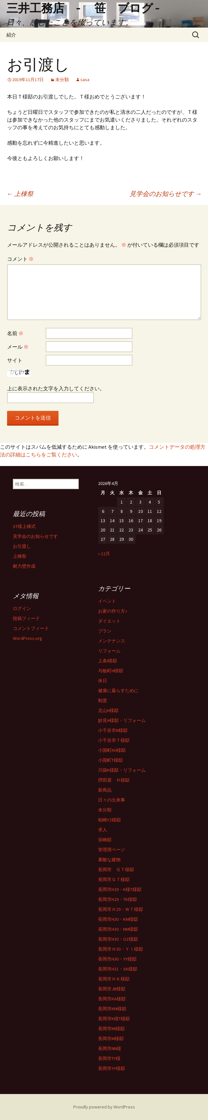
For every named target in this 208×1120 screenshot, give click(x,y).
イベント (107, 601)
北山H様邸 (108, 710)
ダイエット (109, 621)
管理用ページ (111, 850)
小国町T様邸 (110, 760)
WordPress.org (27, 638)
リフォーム (109, 651)
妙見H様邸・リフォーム (122, 720)
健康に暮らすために (118, 690)
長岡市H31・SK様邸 (117, 969)
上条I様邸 (107, 661)
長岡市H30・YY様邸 (117, 959)
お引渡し (22, 546)
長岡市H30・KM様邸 (118, 919)
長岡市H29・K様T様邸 (119, 889)
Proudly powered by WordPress (104, 1107)
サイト (15, 360)
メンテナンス (111, 641)
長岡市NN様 (109, 1048)
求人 (102, 830)
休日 (102, 680)
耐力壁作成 (24, 566)
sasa (84, 79)
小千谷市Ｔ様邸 (114, 740)
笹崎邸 (105, 840)
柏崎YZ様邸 (109, 820)
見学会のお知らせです (166, 194)
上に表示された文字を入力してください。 (56, 388)
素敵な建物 (109, 859)
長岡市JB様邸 (111, 989)
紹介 (11, 35)
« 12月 (104, 553)
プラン (105, 631)
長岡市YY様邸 (111, 1068)
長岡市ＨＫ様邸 (114, 979)
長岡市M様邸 (111, 1038)
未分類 (62, 79)
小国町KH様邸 (112, 750)
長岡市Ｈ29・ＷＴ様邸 (120, 909)
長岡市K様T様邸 (114, 1019)
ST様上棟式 (24, 526)
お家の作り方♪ (112, 611)
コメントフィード (31, 628)
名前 (15, 333)
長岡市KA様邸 (112, 999)
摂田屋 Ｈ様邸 (114, 780)
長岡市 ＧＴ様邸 (116, 869)
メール (18, 347)
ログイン (22, 608)
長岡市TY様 (109, 1058)
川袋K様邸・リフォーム (122, 770)
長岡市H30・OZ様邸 (118, 939)
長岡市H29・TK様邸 (117, 899)
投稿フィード (26, 618)
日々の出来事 (111, 800)
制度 (102, 700)
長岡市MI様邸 (111, 1028)
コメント (20, 259)
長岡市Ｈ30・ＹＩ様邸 (120, 949)
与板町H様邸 (110, 671)
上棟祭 (19, 194)
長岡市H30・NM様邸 (118, 929)
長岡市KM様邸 (112, 1009)
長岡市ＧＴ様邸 (114, 879)
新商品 (105, 790)
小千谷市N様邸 (113, 730)
